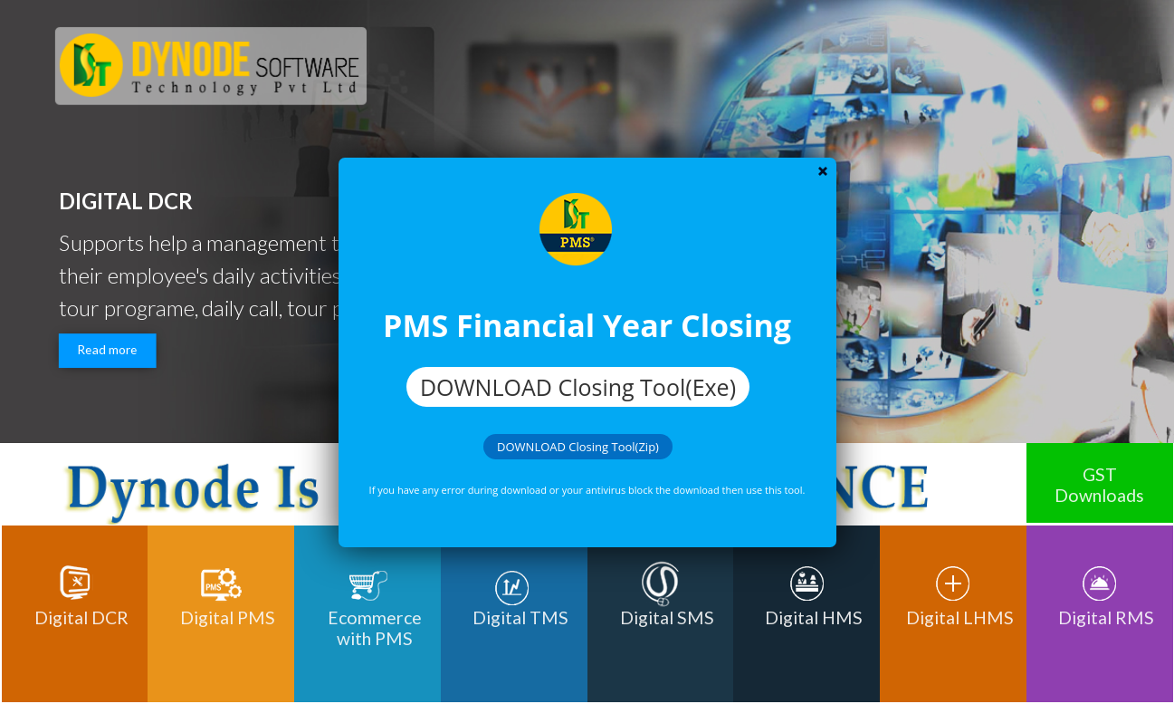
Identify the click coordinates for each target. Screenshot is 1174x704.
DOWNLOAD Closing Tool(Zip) (578, 447)
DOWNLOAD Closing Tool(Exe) (578, 386)
